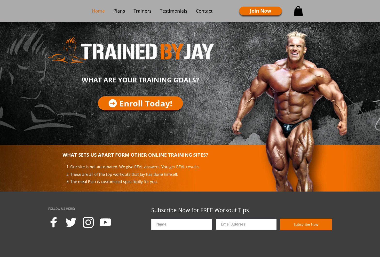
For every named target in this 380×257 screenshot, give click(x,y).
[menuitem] (98, 11)
